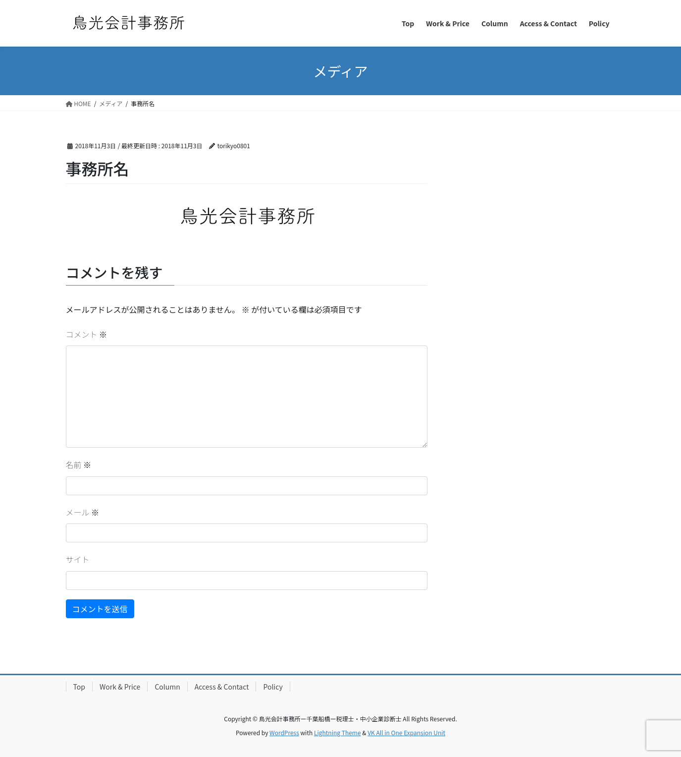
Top (79, 687)
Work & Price (120, 687)
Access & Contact (222, 687)
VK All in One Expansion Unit (406, 732)
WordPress (284, 732)
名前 (79, 464)
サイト (78, 559)
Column (167, 687)
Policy (272, 687)
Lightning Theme (337, 732)
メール (83, 512)
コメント (86, 334)
